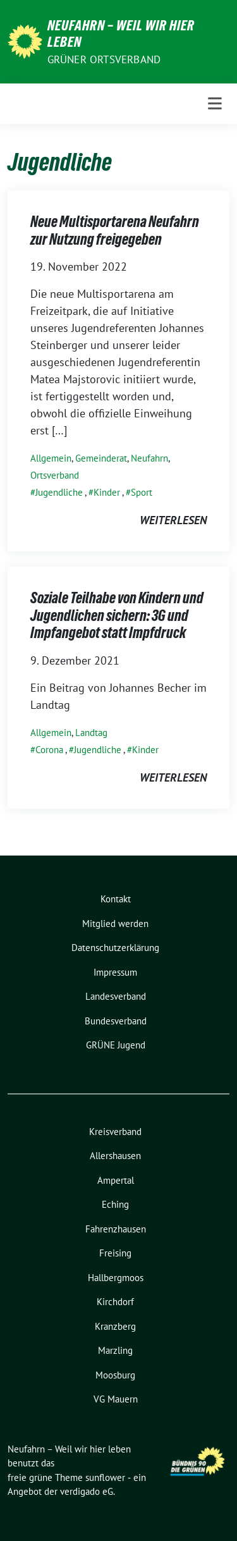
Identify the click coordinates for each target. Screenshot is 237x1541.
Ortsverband (54, 475)
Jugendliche (59, 492)
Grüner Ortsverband (104, 59)
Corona (49, 750)
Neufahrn (149, 458)
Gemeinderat (101, 458)
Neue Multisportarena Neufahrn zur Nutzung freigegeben (114, 230)
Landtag (91, 733)
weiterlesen (173, 520)
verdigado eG (86, 1491)
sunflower (105, 1477)
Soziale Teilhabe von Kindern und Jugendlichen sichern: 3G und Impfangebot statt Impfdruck (117, 615)
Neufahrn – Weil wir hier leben (121, 33)
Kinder (107, 492)
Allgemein (50, 458)
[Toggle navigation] (214, 103)
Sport (141, 492)
